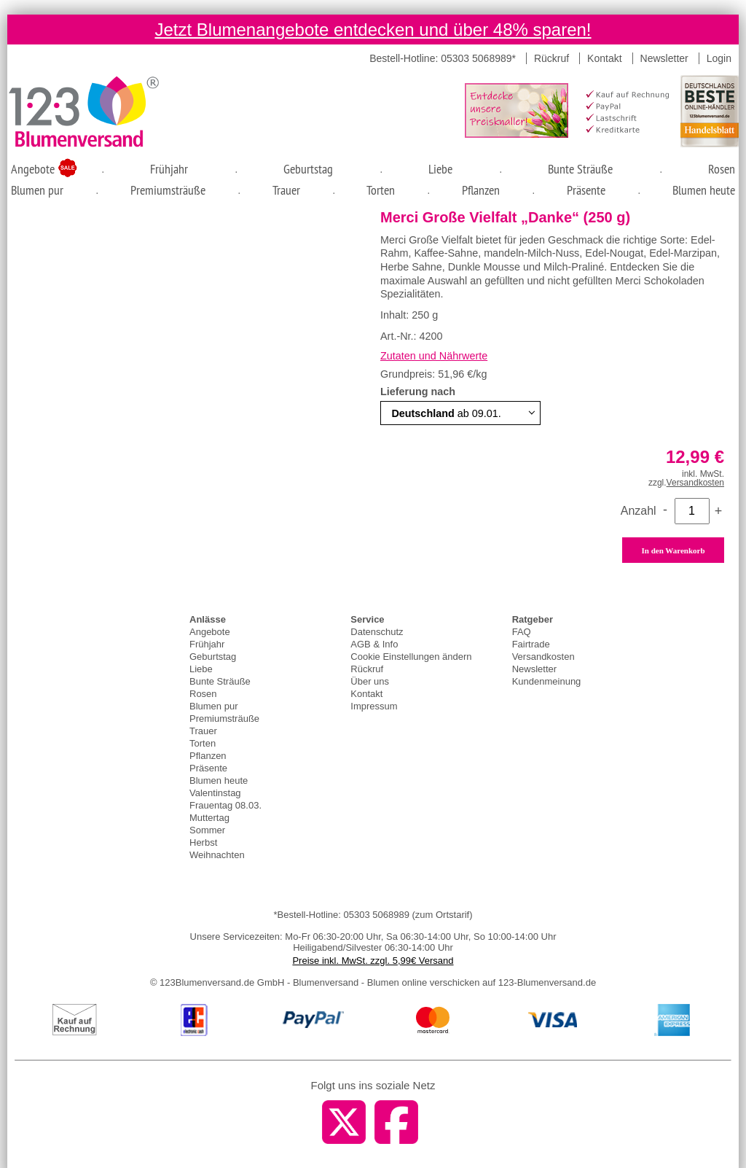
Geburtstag (308, 168)
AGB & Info (374, 644)
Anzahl (638, 511)
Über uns (369, 681)
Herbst (203, 842)
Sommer (207, 830)
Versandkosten (543, 656)
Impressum (373, 706)
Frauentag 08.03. (225, 805)
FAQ (521, 631)
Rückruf (551, 58)
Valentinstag (215, 792)
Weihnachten (217, 854)
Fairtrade (531, 644)
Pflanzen (481, 190)
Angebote (34, 169)
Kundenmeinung (546, 681)
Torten (380, 190)
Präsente (586, 190)
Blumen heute (703, 190)
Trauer (286, 190)
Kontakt (604, 58)
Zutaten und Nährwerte (433, 356)
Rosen (721, 168)
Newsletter (664, 58)
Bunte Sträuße (580, 168)
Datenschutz (376, 631)
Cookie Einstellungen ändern (410, 656)
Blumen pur (37, 190)
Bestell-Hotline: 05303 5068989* (442, 58)
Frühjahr (169, 168)
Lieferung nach (419, 391)
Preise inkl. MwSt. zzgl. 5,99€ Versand (372, 960)
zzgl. (686, 483)
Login (719, 58)
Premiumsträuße (167, 190)
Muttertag (209, 817)
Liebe (440, 168)
